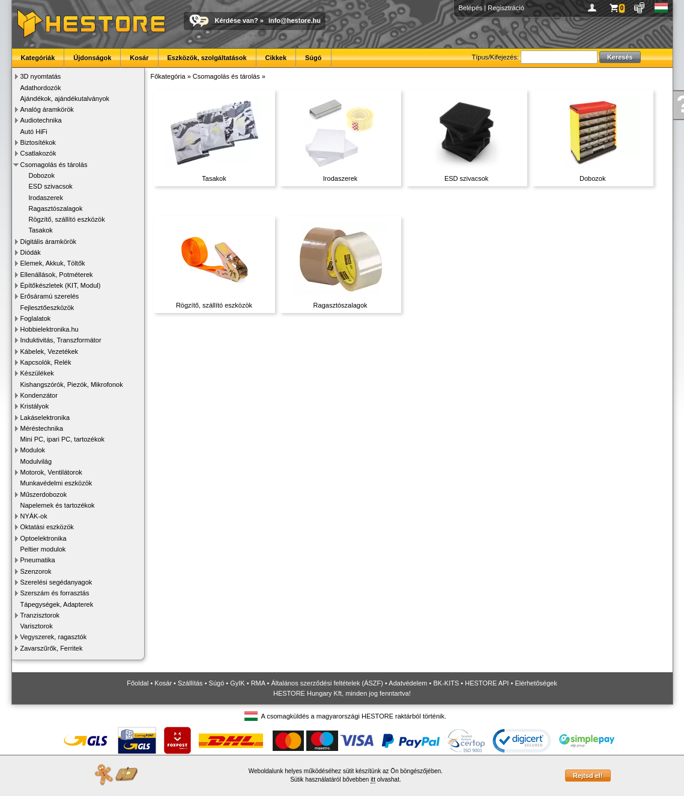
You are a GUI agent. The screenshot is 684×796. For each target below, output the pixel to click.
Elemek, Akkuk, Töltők (52, 263)
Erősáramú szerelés (49, 296)
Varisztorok (36, 626)
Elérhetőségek (536, 683)
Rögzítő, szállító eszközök (67, 219)
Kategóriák (38, 57)
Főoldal (137, 683)
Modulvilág (36, 461)
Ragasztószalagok (56, 208)
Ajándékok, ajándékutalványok (65, 98)
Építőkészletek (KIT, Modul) (60, 285)
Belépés (471, 7)
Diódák (30, 252)
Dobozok (42, 175)
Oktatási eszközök (47, 526)
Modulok (33, 450)
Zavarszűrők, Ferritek (51, 648)
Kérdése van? (236, 20)
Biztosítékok (38, 142)
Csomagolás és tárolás (54, 164)
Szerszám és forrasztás (54, 593)
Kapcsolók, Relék (45, 362)
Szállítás (190, 683)
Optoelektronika (43, 538)
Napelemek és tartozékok (57, 505)
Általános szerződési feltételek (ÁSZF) (327, 683)
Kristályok (34, 406)
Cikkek (275, 57)
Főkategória (168, 76)
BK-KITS (446, 683)
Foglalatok (35, 318)
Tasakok (41, 230)
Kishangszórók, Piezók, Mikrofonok (71, 384)
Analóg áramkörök (47, 109)
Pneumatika (37, 560)
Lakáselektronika (45, 417)
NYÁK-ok (33, 516)
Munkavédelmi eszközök (56, 483)
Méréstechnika (42, 428)
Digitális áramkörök (48, 241)
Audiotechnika (41, 120)
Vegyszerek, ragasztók (53, 636)
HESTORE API (487, 683)
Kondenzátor (39, 395)
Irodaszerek (46, 197)
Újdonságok (92, 57)
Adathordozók (40, 87)
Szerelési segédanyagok (56, 582)
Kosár (139, 57)
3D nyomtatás (40, 76)
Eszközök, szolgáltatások (207, 57)
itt (373, 779)
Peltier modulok (43, 549)
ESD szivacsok (51, 186)
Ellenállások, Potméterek (56, 274)
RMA (258, 683)
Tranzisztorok (40, 615)
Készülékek (37, 373)
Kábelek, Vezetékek (49, 351)
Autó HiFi (33, 131)
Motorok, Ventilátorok (51, 472)
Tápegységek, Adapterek (57, 604)
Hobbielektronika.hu (49, 329)
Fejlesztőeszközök (47, 307)
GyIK (237, 683)
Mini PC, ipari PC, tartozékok (62, 439)
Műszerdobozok (43, 494)
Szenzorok (36, 571)
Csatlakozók (38, 153)
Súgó (313, 57)
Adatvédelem (408, 683)
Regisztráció (506, 7)
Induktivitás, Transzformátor (60, 340)
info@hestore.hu (294, 20)
